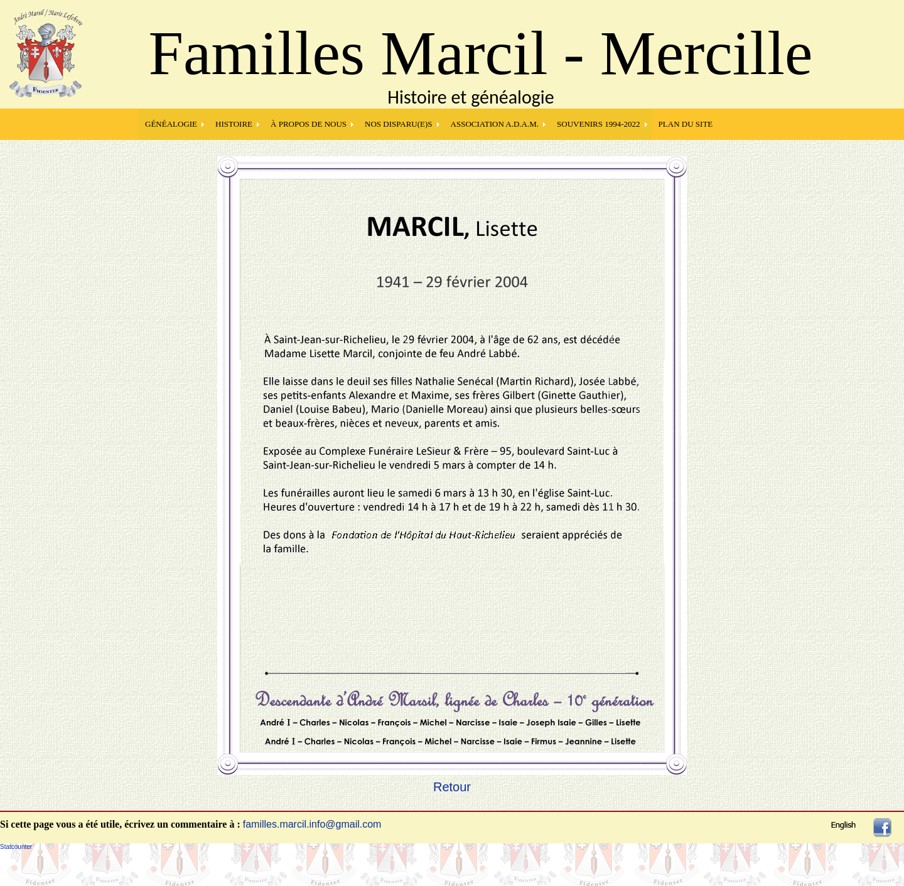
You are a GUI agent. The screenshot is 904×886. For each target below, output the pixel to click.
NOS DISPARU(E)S (399, 124)
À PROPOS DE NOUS (309, 124)
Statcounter (16, 846)
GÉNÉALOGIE (171, 124)
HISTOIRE (233, 124)
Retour (452, 787)
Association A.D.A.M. (495, 124)
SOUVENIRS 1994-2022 (598, 124)
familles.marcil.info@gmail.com (312, 824)
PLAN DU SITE (686, 124)
